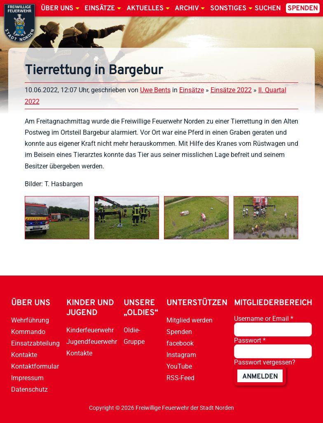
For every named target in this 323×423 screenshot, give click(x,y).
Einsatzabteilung (35, 343)
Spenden (303, 9)
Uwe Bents (155, 90)
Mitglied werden (189, 320)
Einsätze (99, 9)
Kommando (28, 332)
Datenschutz (29, 389)
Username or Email (263, 319)
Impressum (27, 378)
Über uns (57, 9)
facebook (180, 343)
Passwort (250, 340)
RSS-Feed (180, 378)
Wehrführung (30, 320)
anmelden (260, 377)
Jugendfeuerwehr (91, 342)
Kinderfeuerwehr (90, 330)
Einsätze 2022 (231, 90)
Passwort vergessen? (264, 362)
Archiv (187, 9)
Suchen (268, 9)
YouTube (179, 366)
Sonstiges (228, 9)
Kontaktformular (35, 366)
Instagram (181, 355)
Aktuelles (145, 9)
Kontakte (24, 355)
